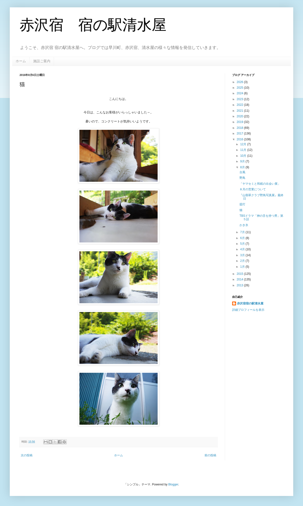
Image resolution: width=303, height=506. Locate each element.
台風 (242, 172)
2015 (240, 274)
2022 (240, 105)
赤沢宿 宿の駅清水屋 (93, 25)
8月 (243, 167)
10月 (243, 155)
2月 (243, 261)
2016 (240, 139)
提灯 (242, 204)
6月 (243, 238)
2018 (240, 128)
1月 (243, 266)
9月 (243, 161)
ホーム (21, 61)
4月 (243, 249)
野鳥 (242, 178)
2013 (240, 285)
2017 (240, 133)
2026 (240, 82)
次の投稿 (26, 455)
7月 (243, 232)
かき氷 (243, 225)
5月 (243, 243)
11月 (243, 150)
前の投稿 (210, 455)
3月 (243, 255)
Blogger (173, 484)
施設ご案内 (41, 61)
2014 (240, 279)
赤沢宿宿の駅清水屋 (250, 303)
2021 (240, 110)
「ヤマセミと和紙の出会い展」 (260, 183)
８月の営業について (252, 189)
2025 (240, 87)
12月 (243, 144)
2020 (240, 116)
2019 (240, 122)
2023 (240, 99)
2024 (240, 93)
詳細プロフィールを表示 (248, 310)
